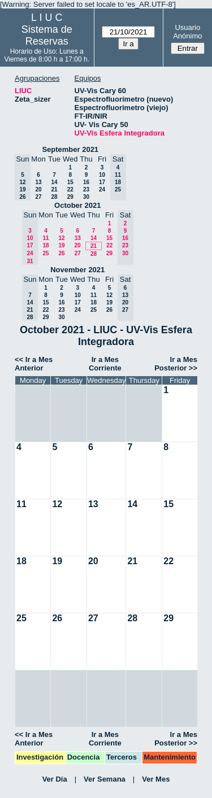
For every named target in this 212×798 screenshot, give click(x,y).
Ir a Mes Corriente (105, 363)
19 (61, 245)
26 (61, 253)
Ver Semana (105, 779)
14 (54, 182)
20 (38, 189)
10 (102, 175)
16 (86, 182)
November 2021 (77, 269)
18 (45, 245)
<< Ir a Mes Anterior (34, 363)
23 (86, 189)
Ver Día (54, 779)
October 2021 (77, 205)
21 (54, 189)
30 (86, 197)
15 (70, 182)
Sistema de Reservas (46, 35)
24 (102, 189)
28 (54, 197)
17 (102, 182)
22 (70, 189)
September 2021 (70, 149)
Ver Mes (156, 779)
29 (70, 197)
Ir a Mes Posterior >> (175, 363)
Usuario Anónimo (187, 31)
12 (61, 238)
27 (38, 197)
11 (45, 238)
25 (45, 253)
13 (38, 182)
